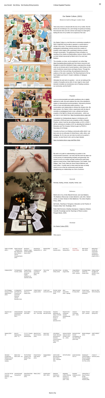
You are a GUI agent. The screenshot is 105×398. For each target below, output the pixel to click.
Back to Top (52, 393)
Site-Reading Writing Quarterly (30, 5)
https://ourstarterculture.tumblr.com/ (63, 63)
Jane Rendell (8, 5)
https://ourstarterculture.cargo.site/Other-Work (66, 140)
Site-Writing (16, 5)
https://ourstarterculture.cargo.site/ (80, 115)
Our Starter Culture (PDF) (60, 226)
